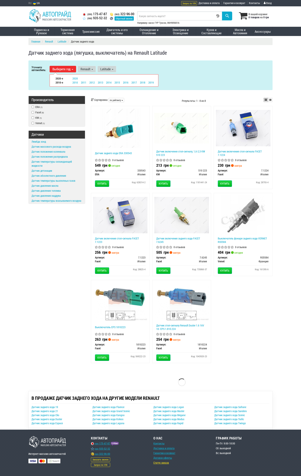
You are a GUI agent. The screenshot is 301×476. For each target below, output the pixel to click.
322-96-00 (122, 14)
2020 (75, 78)
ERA (37, 107)
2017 (134, 82)
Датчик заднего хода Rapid (168, 423)
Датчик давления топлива (46, 190)
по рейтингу (116, 100)
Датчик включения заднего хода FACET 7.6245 (178, 240)
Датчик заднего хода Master (168, 411)
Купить (102, 183)
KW (37, 118)
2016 (125, 82)
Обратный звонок (124, 18)
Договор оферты (162, 458)
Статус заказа (161, 462)
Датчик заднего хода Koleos (107, 419)
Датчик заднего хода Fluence (108, 407)
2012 (92, 82)
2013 (100, 82)
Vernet (38, 123)
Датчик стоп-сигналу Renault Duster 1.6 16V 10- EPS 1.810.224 (180, 327)
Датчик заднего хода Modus (168, 419)
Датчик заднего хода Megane (169, 415)
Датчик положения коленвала (48, 151)
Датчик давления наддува (46, 195)
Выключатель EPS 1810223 (110, 327)
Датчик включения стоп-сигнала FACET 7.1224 (240, 153)
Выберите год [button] (62, 69)
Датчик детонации (42, 170)
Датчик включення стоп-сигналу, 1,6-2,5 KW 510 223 (180, 153)
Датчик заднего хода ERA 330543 (113, 153)
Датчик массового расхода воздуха (51, 146)
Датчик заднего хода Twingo (230, 423)
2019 (151, 82)
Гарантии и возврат (164, 453)
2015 (117, 82)
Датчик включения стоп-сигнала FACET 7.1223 (117, 240)
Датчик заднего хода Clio (45, 415)
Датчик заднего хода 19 (45, 407)
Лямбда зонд (39, 141)
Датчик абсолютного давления (49, 175)
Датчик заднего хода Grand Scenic (111, 411)
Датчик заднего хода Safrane (230, 407)
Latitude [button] (106, 69)
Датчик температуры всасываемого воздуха (56, 200)
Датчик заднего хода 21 (45, 411)
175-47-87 (95, 14)
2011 (83, 82)
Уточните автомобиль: (39, 68)
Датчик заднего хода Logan (168, 407)
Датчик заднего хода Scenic (229, 415)
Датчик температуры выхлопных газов (53, 180)
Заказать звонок (100, 459)
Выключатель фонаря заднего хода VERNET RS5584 (242, 240)
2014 (108, 82)
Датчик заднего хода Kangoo (108, 415)
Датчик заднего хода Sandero (230, 411)
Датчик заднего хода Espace (47, 423)
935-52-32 (95, 18)
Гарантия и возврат (234, 3)
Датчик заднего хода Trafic (229, 419)
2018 (142, 82)
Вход (268, 3)
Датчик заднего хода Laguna (108, 423)
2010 (75, 82)
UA (36, 3)
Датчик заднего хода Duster (47, 419)
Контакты (254, 3)
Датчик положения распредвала (50, 156)
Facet (38, 112)
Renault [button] (87, 69)
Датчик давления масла (45, 185)
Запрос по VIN (189, 3)
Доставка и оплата (209, 3)
